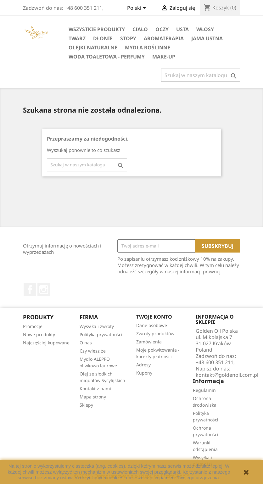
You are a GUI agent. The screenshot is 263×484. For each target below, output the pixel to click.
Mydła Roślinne (147, 47)
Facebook (30, 289)
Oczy (162, 29)
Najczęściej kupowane (46, 343)
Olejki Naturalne (93, 47)
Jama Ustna (207, 38)
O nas (86, 343)
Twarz (77, 38)
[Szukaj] (200, 75)
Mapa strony (93, 397)
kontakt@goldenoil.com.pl (227, 374)
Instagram (43, 289)
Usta (182, 29)
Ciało (140, 29)
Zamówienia (149, 342)
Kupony (144, 373)
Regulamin (204, 390)
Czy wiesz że (93, 351)
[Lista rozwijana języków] (137, 8)
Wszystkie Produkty (97, 29)
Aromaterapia (164, 38)
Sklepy (86, 405)
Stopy (128, 38)
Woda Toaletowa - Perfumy (107, 56)
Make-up (163, 56)
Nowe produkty (39, 334)
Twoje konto (154, 316)
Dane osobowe (151, 325)
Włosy (205, 29)
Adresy (143, 365)
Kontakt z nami (95, 389)
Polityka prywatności (101, 334)
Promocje (32, 326)
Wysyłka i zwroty (97, 326)
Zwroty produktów (155, 334)
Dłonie (103, 38)
